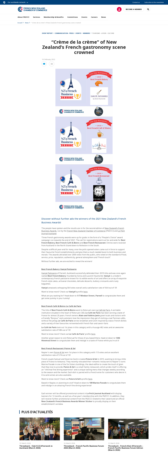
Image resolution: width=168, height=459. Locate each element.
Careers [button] (94, 17)
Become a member (134, 9)
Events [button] (84, 17)
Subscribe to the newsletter (154, 2)
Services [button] (36, 17)
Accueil (20, 23)
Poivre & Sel (59, 352)
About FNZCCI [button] (23, 17)
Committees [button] (72, 17)
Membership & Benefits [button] (54, 17)
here (85, 291)
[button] (44, 63)
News (103, 17)
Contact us (136, 2)
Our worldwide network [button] (16, 2)
